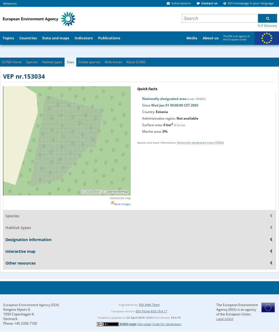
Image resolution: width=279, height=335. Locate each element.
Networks (10, 3)
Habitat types (52, 62)
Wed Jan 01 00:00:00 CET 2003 (174, 105)
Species (32, 62)
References (113, 62)
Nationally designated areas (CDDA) (200, 142)
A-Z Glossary (267, 25)
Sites (70, 62)
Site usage (144, 324)
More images (122, 204)
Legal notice (224, 319)
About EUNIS (136, 62)
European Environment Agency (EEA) (31, 305)
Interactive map (120, 198)
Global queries (89, 62)
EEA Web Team (149, 305)
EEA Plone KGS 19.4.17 (151, 311)
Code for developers (166, 324)
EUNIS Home (12, 62)
